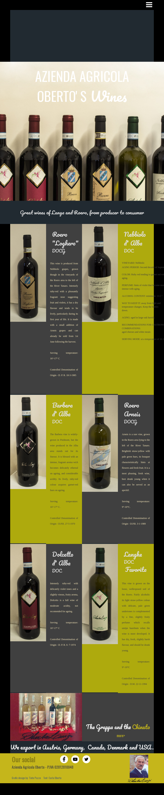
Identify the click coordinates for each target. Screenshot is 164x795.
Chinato (141, 727)
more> (121, 735)
